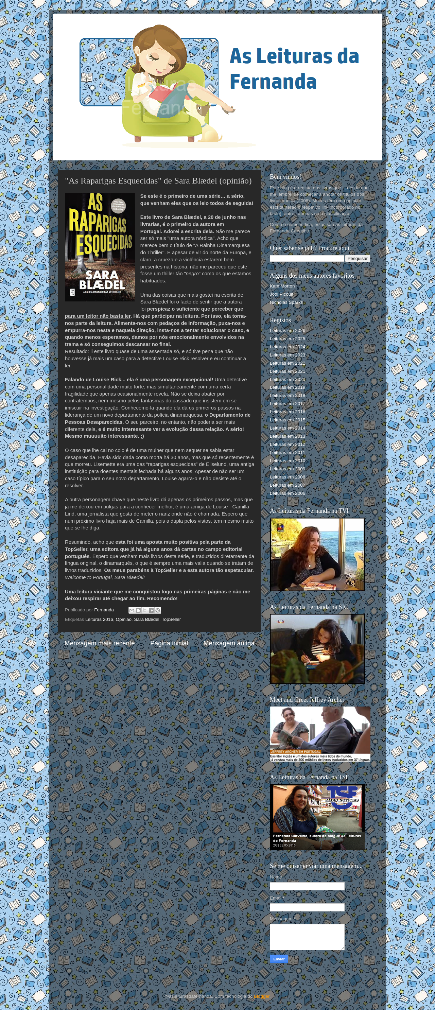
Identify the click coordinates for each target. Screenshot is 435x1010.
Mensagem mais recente (100, 643)
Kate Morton (282, 286)
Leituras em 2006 (287, 493)
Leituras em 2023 (287, 355)
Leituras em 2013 (287, 436)
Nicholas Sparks (286, 302)
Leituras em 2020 (287, 379)
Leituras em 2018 (287, 395)
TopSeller (171, 619)
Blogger (261, 996)
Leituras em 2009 (287, 468)
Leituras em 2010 (287, 460)
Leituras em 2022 (287, 363)
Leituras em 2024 (287, 346)
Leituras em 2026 (287, 330)
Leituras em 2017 (287, 403)
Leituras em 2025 (287, 338)
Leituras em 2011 (287, 452)
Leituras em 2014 (287, 428)
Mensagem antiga (229, 643)
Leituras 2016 (99, 619)
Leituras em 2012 (287, 444)
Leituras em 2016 (287, 411)
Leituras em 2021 (287, 371)
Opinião (124, 619)
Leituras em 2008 (287, 477)
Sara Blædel (146, 619)
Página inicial (169, 643)
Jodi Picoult (281, 294)
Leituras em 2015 (287, 419)
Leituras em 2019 (287, 387)
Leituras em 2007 (287, 485)
